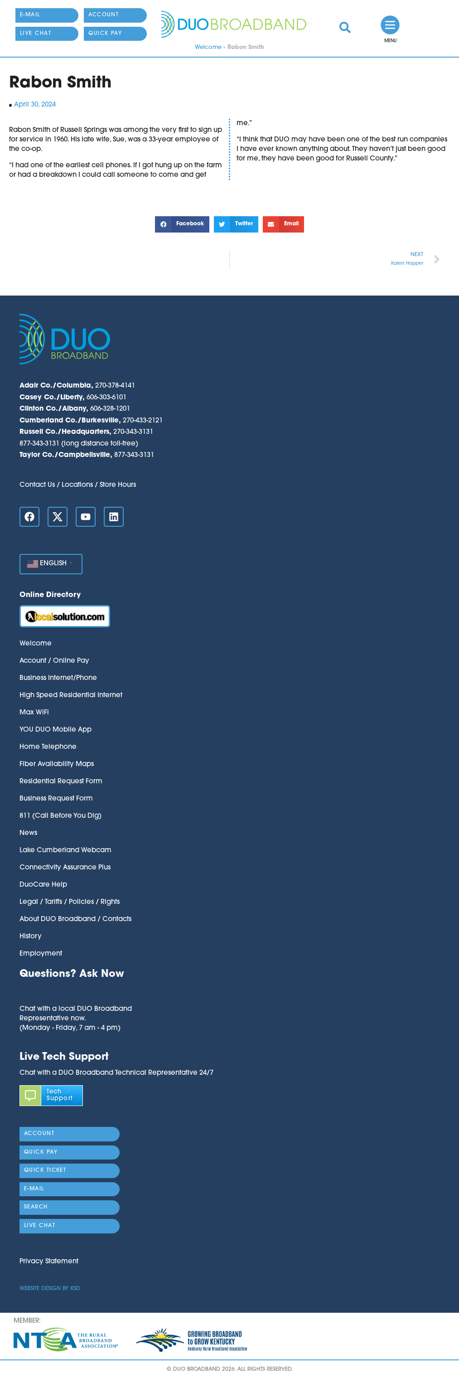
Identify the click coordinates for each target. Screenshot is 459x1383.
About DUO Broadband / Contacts (75, 919)
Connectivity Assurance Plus (65, 867)
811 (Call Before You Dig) (60, 816)
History (30, 936)
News (28, 833)
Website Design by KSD (49, 1288)
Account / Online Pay (54, 661)
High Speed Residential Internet (70, 695)
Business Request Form (56, 799)
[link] (345, 27)
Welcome (208, 47)
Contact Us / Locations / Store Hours (77, 485)
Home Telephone (48, 747)
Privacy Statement (48, 1261)
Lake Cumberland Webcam (65, 850)
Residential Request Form (60, 781)
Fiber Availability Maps (56, 764)
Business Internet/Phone (58, 678)
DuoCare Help (43, 885)
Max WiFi (34, 712)
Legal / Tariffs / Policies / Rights (69, 902)
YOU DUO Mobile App (55, 730)
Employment (40, 954)
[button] (182, 224)
